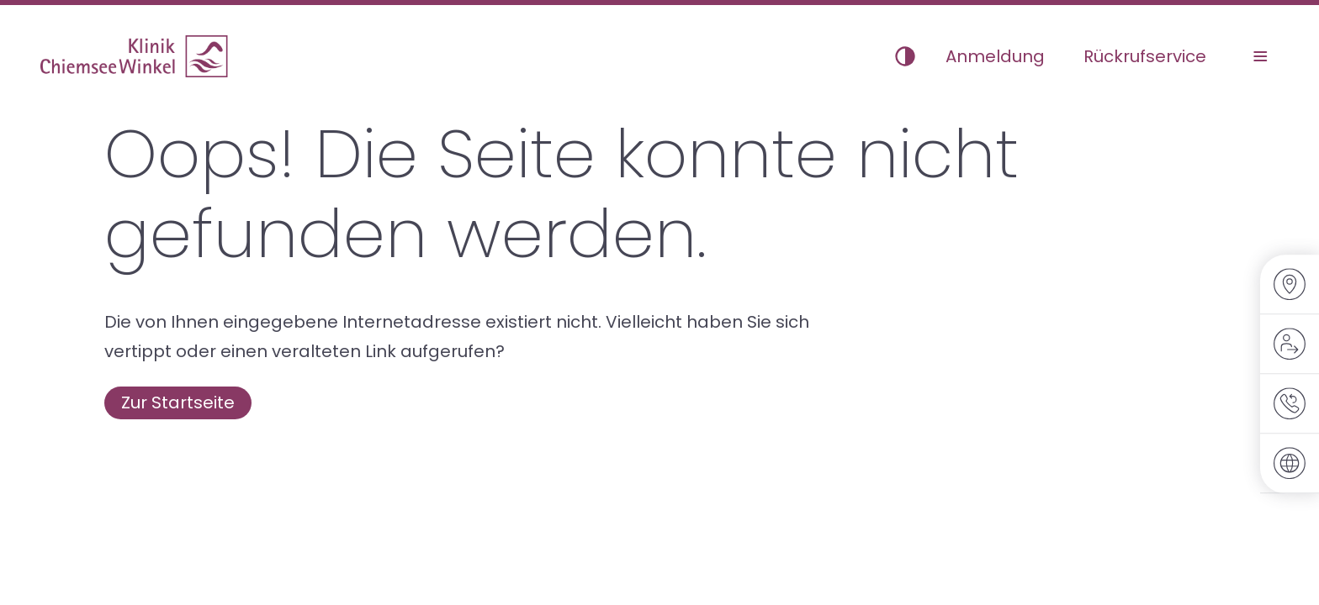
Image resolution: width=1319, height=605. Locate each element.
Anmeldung (995, 56)
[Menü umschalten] (1260, 56)
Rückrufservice (1144, 56)
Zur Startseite (178, 402)
